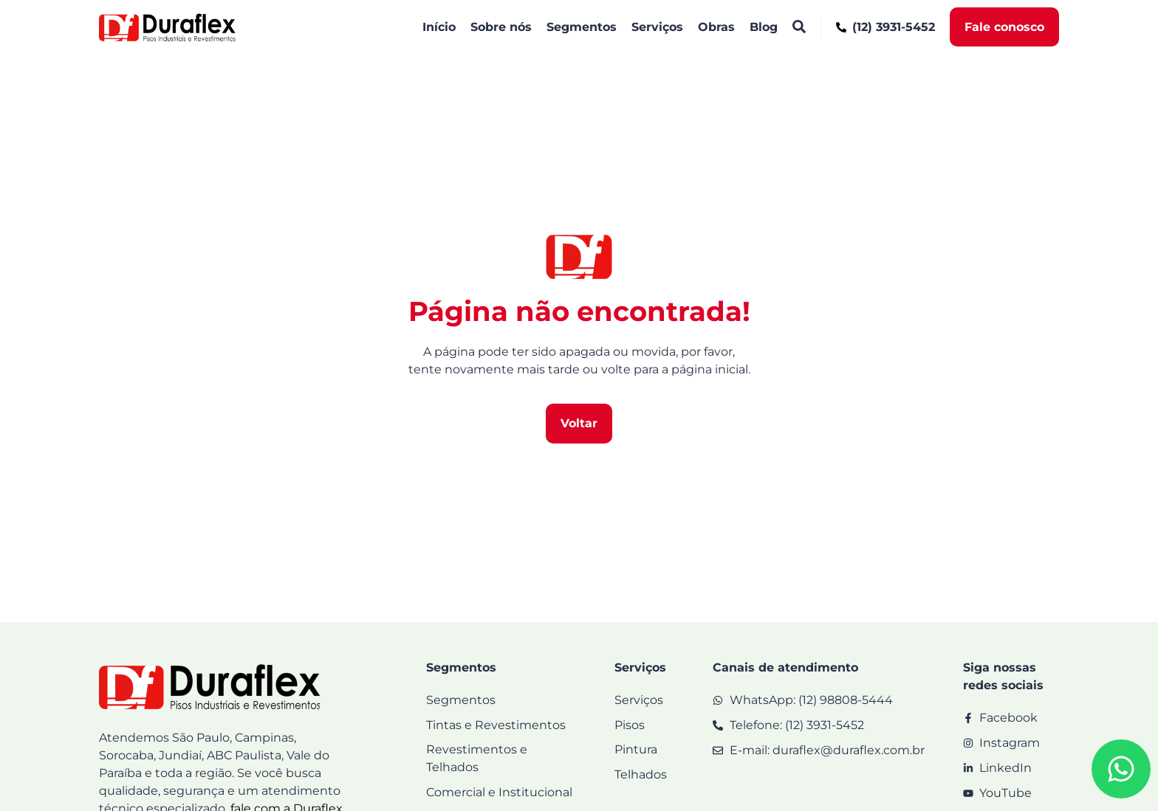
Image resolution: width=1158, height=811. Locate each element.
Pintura (635, 750)
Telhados (640, 775)
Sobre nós (501, 27)
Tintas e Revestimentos (496, 725)
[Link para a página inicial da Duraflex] (167, 27)
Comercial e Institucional (499, 793)
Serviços (657, 27)
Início (439, 27)
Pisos (629, 725)
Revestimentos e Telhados (476, 759)
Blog (764, 27)
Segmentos (582, 27)
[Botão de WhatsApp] (1121, 768)
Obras (716, 27)
